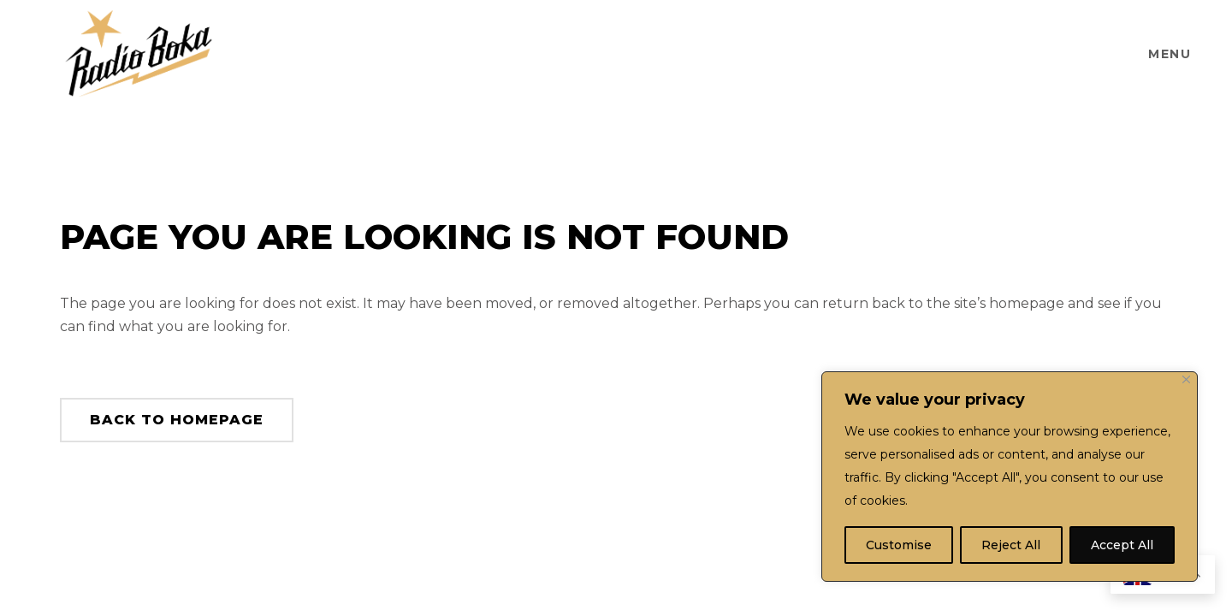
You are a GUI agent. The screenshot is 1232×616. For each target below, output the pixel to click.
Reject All (1010, 545)
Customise (899, 545)
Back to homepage (177, 420)
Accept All (1122, 545)
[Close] (1186, 379)
